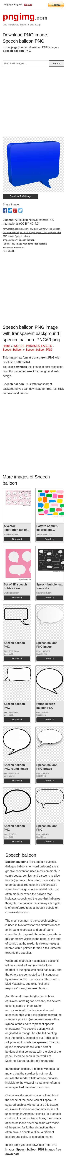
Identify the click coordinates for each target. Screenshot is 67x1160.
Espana (28, 4)
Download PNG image (20, 196)
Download (17, 539)
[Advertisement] (33, 103)
